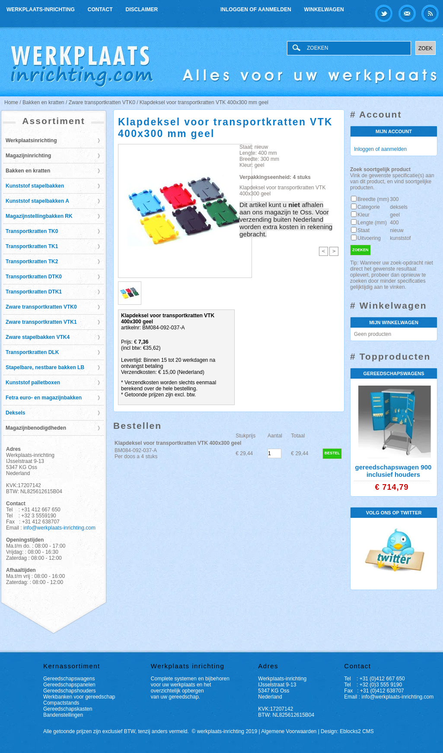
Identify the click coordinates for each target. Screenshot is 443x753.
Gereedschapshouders (69, 691)
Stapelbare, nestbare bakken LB (45, 367)
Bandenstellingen (63, 715)
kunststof (400, 238)
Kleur (363, 215)
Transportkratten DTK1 (34, 292)
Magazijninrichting (28, 156)
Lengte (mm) (372, 223)
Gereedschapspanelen (69, 685)
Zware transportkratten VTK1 (41, 322)
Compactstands (61, 703)
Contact (100, 9)
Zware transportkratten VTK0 (41, 307)
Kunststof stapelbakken (35, 186)
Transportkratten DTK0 (34, 277)
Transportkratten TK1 (32, 246)
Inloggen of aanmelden (255, 9)
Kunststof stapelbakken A (37, 201)
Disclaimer (142, 9)
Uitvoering (369, 238)
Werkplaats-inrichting (40, 9)
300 (394, 199)
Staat (363, 230)
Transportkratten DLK (32, 352)
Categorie (368, 207)
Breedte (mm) (373, 199)
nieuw (396, 230)
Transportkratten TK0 (32, 231)
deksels (399, 207)
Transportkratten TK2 (32, 261)
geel (395, 215)
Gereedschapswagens (69, 679)
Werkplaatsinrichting (31, 140)
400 (394, 223)
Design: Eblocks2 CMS (347, 731)
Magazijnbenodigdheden (36, 428)
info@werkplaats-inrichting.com (59, 528)
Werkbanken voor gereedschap (79, 697)
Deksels (15, 413)
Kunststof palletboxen (33, 383)
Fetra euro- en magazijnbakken (44, 398)
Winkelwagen (324, 9)
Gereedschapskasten (67, 709)
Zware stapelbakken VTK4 (38, 337)
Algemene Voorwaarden (288, 731)
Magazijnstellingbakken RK (39, 216)
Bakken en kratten (28, 171)
